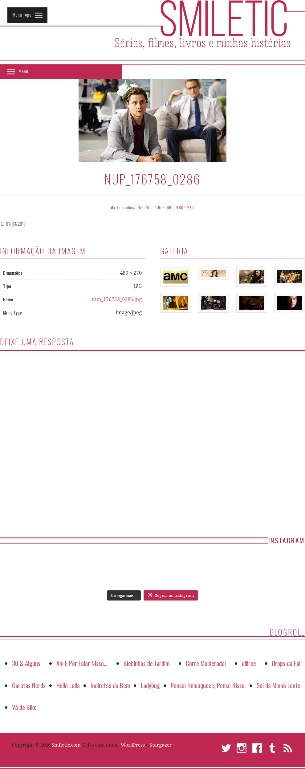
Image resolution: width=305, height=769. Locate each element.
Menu (23, 71)
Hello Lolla (68, 685)
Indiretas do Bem (110, 685)
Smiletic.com (66, 745)
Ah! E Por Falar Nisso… (82, 663)
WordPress (133, 745)
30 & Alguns (26, 663)
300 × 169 (162, 207)
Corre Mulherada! (206, 663)
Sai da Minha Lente (278, 685)
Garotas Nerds (29, 685)
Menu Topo (21, 14)
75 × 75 (143, 207)
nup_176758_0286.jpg (117, 299)
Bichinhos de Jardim (147, 663)
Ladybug (150, 685)
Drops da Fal (286, 663)
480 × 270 (185, 207)
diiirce (249, 663)
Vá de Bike (24, 707)
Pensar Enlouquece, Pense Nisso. (208, 685)
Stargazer (161, 745)
